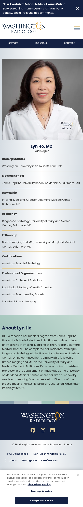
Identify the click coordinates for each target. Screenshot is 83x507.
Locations (41, 43)
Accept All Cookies (41, 501)
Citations (11, 460)
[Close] (77, 475)
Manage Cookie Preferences (40, 460)
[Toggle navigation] (77, 28)
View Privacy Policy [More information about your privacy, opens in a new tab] (39, 485)
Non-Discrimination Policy (49, 454)
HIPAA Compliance (16, 454)
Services (13, 43)
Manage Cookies (41, 491)
